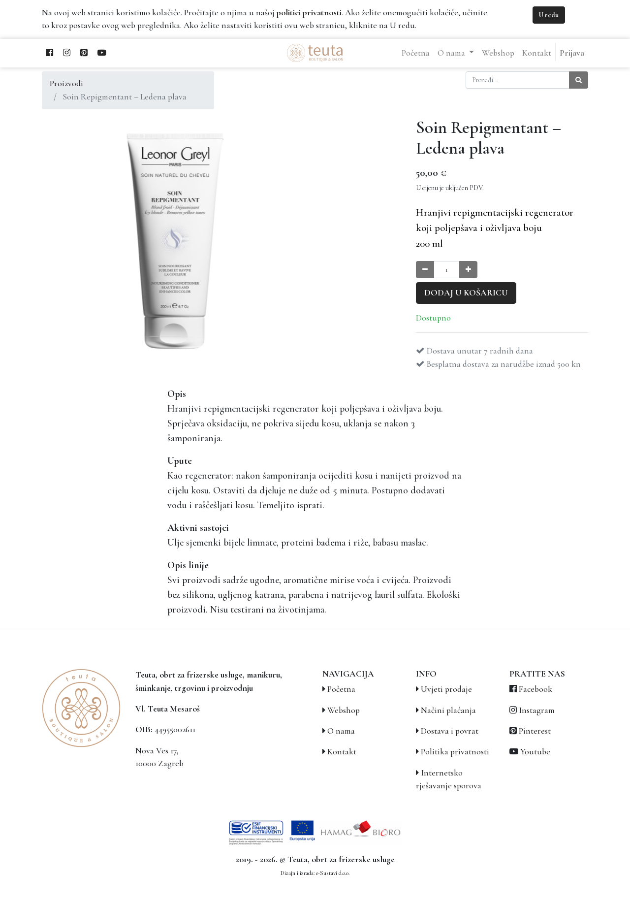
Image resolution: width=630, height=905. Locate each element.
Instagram (537, 710)
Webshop (343, 710)
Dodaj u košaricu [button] (466, 293)
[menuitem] (416, 53)
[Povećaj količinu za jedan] (468, 269)
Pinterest (535, 731)
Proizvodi (66, 83)
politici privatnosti (309, 12)
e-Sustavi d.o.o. (332, 873)
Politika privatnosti (455, 751)
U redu (549, 15)
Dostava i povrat (449, 731)
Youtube (535, 751)
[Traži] (578, 80)
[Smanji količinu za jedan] (425, 269)
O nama (341, 731)
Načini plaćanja (448, 710)
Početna (341, 689)
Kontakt (341, 751)
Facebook (535, 689)
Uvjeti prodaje (446, 689)
